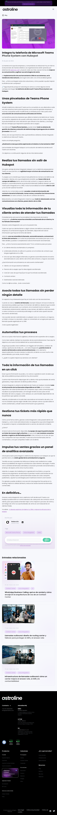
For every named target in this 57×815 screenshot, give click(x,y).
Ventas (22, 758)
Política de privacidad (33, 810)
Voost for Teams (6, 758)
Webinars (41, 776)
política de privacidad (25, 545)
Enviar (47, 540)
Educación (23, 770)
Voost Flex (4, 760)
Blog (40, 768)
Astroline (9, 810)
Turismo (22, 773)
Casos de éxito (42, 755)
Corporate (22, 763)
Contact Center (24, 760)
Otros (21, 781)
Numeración (5, 784)
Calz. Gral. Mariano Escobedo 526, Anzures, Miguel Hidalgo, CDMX (26, 723)
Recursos (41, 774)
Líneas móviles (5, 794)
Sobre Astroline (42, 760)
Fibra (3, 796)
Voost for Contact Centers (8, 763)
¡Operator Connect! (10, 771)
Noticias (41, 771)
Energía (22, 778)
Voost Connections (6, 766)
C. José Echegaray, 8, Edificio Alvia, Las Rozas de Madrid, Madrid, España (26, 714)
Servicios (22, 776)
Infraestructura (42, 758)
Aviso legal (21, 810)
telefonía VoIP (15, 70)
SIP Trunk (4, 786)
